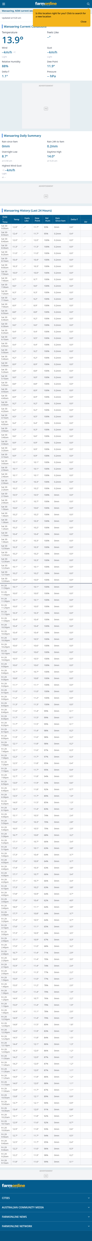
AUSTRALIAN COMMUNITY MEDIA (46, 1207)
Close (83, 21)
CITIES (46, 1198)
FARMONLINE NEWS (46, 1217)
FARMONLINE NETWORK (46, 1226)
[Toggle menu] (3, 4)
